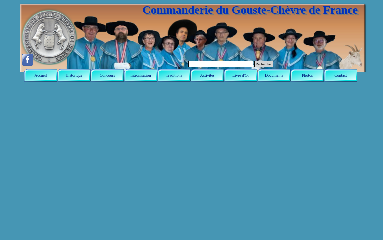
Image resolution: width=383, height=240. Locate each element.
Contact (340, 75)
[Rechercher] (220, 64)
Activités (207, 75)
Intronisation (140, 75)
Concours (107, 75)
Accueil (40, 75)
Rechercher (264, 64)
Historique (74, 75)
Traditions (174, 75)
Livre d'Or (240, 75)
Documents (274, 75)
